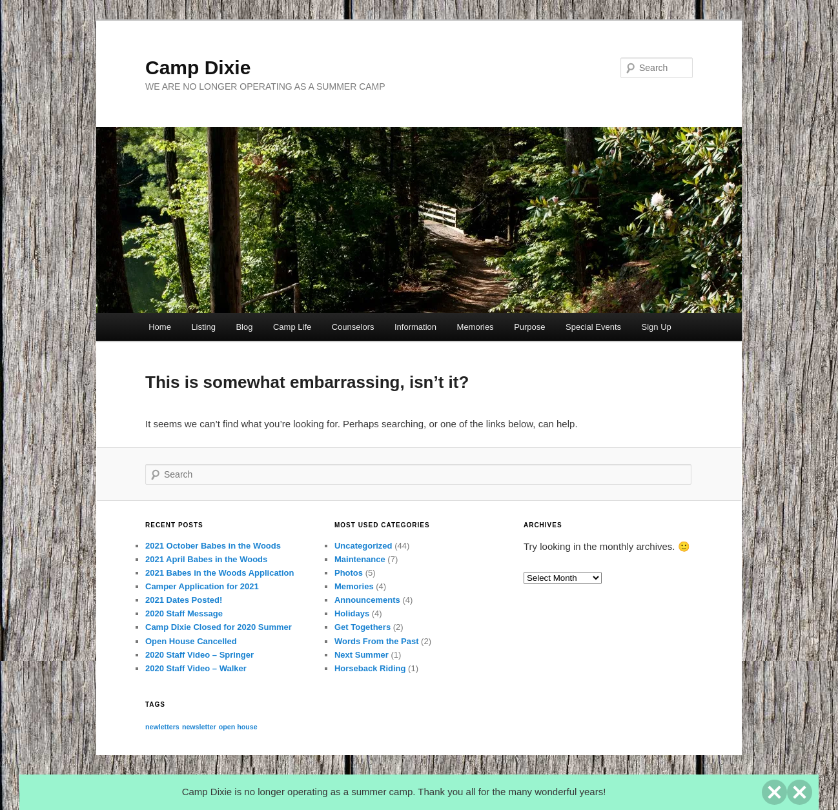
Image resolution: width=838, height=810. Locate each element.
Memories (475, 327)
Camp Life (292, 327)
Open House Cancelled (191, 641)
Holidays (351, 613)
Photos (348, 573)
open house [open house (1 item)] (238, 727)
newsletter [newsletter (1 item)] (199, 727)
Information (415, 327)
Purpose (529, 327)
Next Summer (361, 655)
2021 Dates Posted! (183, 600)
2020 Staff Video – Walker (196, 668)
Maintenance (359, 559)
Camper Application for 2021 (202, 586)
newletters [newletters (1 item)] (162, 727)
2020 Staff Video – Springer (199, 655)
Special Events (593, 327)
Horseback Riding (370, 668)
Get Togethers (362, 627)
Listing (203, 327)
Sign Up (656, 327)
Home (159, 327)
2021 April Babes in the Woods (206, 559)
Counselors (353, 327)
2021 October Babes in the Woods (213, 546)
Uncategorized (363, 546)
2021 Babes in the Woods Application (219, 573)
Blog (244, 327)
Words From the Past (376, 641)
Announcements (367, 600)
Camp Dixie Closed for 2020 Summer (218, 627)
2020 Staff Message (184, 613)
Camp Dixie (197, 67)
